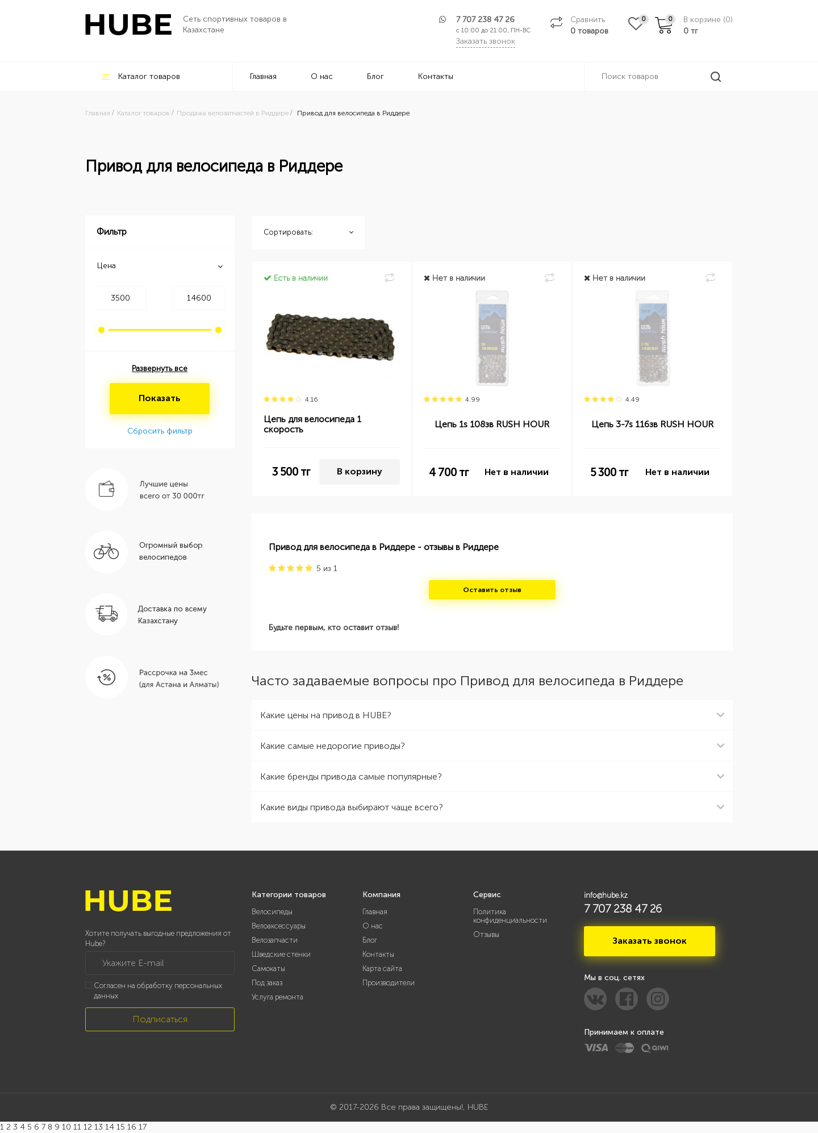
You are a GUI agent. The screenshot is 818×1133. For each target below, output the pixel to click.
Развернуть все (159, 368)
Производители (388, 982)
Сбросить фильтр (160, 431)
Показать (160, 398)
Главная (263, 76)
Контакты (435, 76)
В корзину (359, 471)
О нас (322, 76)
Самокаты (268, 968)
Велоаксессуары (279, 926)
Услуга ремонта (277, 997)
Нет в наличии (517, 471)
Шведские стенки (281, 954)
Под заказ (267, 982)
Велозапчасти (275, 940)
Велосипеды (272, 911)
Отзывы (486, 934)
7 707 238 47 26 (485, 19)
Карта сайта (382, 968)
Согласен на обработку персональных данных (158, 991)
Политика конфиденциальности (510, 915)
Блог (375, 76)
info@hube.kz (606, 895)
